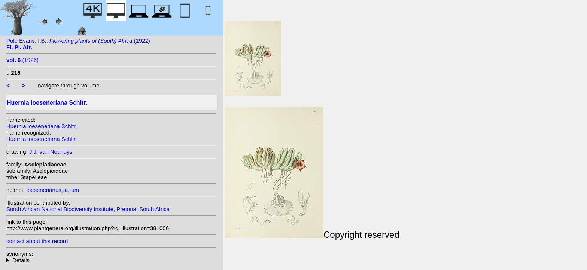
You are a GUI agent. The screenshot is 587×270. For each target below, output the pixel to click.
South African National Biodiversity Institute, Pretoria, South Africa (88, 209)
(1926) (22, 60)
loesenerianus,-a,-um (52, 190)
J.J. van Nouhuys (50, 151)
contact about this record (37, 241)
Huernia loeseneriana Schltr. (41, 126)
